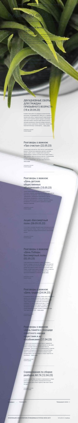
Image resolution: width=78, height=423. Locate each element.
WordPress (67, 417)
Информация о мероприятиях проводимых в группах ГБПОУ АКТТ (39, 4)
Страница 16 (22, 402)
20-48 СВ (29, 48)
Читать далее (46, 125)
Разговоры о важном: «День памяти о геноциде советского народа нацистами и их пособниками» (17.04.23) (38, 333)
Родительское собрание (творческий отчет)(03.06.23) (37, 62)
